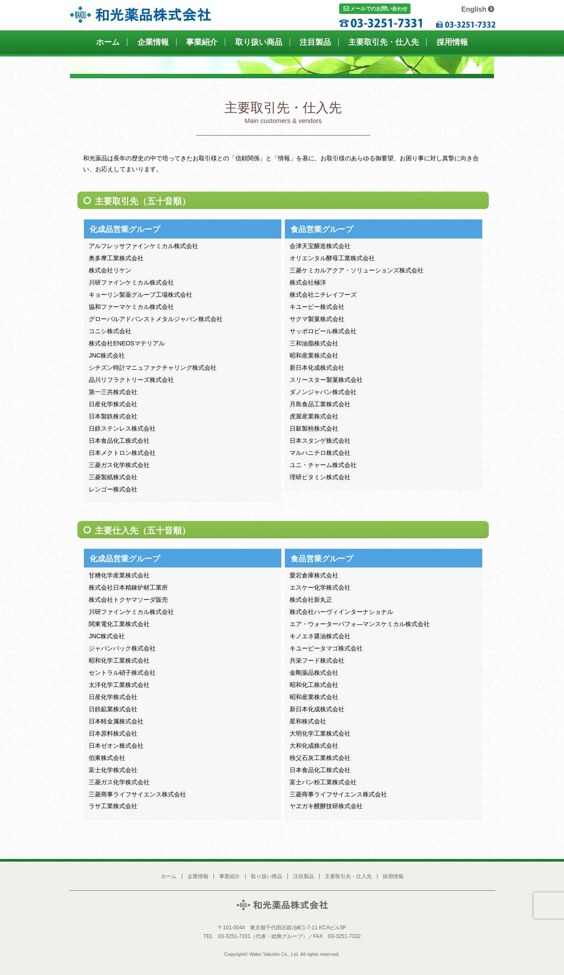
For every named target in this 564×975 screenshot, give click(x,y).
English (474, 9)
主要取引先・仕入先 (383, 42)
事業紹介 (201, 42)
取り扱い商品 (258, 42)
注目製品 (315, 42)
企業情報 (153, 42)
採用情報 (452, 42)
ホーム (108, 42)
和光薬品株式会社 (140, 16)
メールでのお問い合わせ (378, 9)
